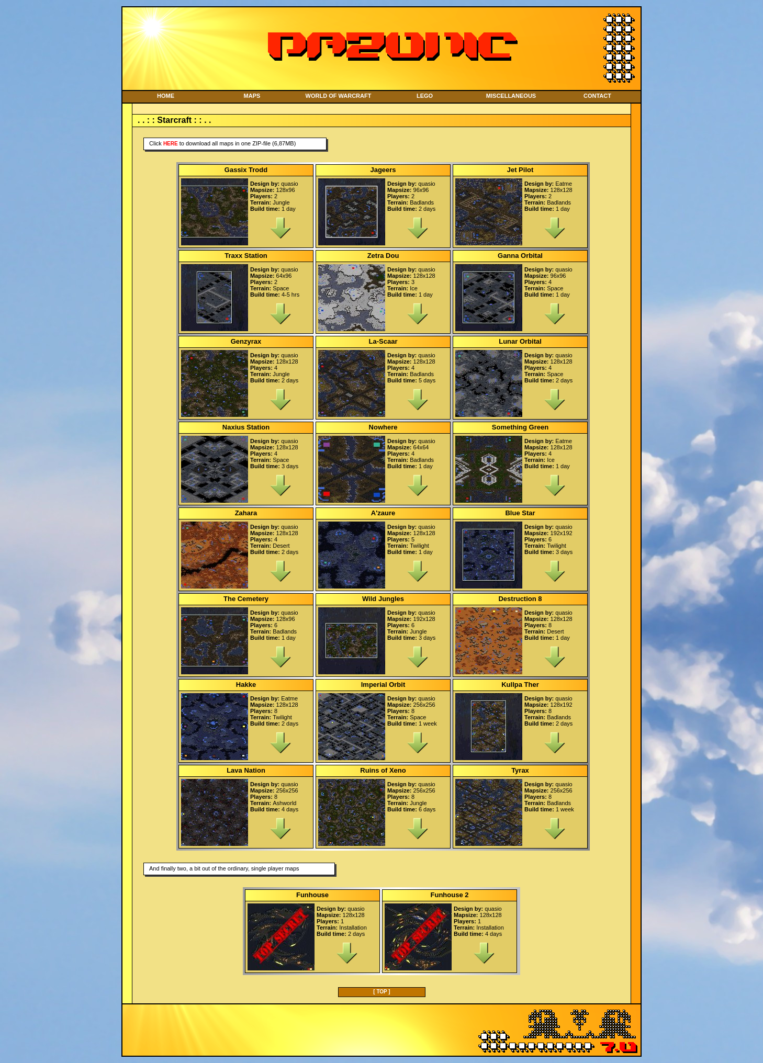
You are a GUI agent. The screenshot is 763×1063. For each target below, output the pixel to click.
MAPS (252, 96)
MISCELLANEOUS (511, 96)
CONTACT (597, 96)
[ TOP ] (381, 991)
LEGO (425, 96)
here (170, 143)
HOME (165, 96)
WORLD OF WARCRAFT (339, 96)
